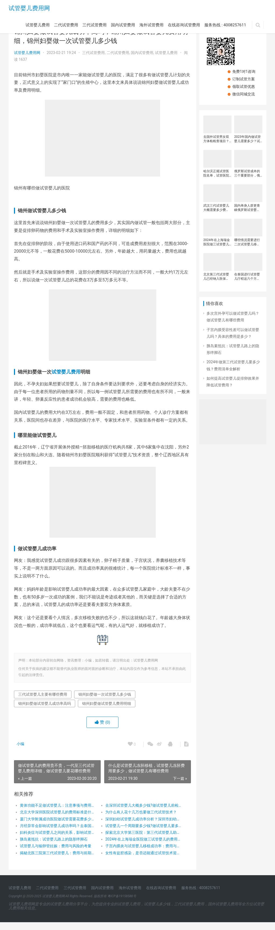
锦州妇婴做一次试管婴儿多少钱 (104, 702)
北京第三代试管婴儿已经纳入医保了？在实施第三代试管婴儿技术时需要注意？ (216, 276)
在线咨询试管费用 (184, 25)
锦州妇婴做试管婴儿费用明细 (106, 711)
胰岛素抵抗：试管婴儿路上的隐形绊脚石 (54, 847)
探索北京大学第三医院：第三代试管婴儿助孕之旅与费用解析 (142, 840)
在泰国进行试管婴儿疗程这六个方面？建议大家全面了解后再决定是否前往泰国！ (247, 276)
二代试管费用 (66, 25)
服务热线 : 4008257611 (225, 25)
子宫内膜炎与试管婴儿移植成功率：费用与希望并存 (142, 854)
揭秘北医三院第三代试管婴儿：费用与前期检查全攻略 (58, 860)
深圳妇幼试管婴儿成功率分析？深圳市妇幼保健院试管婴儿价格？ (142, 826)
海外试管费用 (151, 25)
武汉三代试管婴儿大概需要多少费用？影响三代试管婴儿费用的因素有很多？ (216, 208)
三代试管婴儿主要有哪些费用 (42, 702)
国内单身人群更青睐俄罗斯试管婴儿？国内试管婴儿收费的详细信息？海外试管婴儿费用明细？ (247, 208)
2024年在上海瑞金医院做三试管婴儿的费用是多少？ (142, 847)
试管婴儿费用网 (29, 8)
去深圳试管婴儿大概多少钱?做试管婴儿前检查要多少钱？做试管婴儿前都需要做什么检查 (142, 813)
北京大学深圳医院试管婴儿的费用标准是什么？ (58, 820)
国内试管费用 (123, 25)
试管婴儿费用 (38, 25)
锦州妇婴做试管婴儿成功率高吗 (44, 711)
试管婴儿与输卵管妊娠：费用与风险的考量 (55, 854)
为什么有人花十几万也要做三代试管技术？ (139, 820)
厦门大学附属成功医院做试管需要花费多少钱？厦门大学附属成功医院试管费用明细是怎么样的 (58, 826)
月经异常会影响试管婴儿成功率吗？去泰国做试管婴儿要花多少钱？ (58, 833)
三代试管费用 (94, 25)
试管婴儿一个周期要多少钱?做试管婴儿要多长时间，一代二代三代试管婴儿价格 (142, 833)
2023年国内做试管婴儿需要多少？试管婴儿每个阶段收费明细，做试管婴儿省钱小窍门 (247, 139)
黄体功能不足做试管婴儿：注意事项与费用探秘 (58, 813)
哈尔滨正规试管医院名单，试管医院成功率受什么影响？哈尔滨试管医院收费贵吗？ (216, 173)
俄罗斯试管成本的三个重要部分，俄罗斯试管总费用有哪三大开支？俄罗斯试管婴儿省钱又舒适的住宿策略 (247, 173)
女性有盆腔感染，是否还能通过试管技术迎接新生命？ (142, 860)
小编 (20, 751)
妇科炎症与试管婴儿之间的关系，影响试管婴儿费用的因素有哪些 (58, 840)
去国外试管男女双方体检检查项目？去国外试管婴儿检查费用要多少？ (216, 139)
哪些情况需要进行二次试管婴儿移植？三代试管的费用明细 (247, 242)
